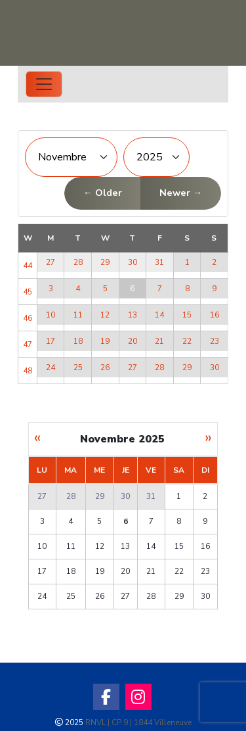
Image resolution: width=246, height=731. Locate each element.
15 (187, 315)
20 (132, 341)
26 (105, 367)
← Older (102, 192)
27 (50, 262)
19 (105, 341)
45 (27, 292)
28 (78, 262)
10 (50, 315)
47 (27, 344)
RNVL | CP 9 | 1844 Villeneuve (138, 722)
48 (27, 371)
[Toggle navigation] (44, 84)
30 (132, 262)
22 (187, 341)
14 (159, 315)
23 (214, 341)
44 (27, 265)
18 (78, 341)
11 (78, 315)
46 (27, 318)
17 (50, 341)
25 (78, 367)
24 (50, 367)
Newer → (180, 192)
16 (214, 315)
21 (159, 341)
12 (105, 315)
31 (159, 262)
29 (105, 262)
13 (132, 315)
